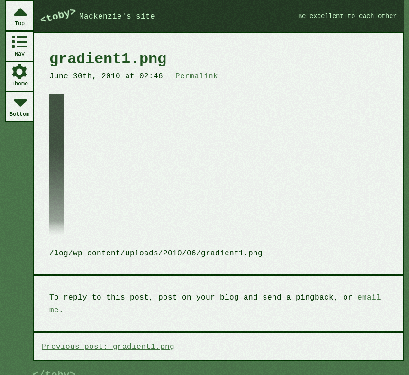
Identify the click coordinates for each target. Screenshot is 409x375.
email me (363, 297)
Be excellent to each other (343, 15)
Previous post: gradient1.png (105, 333)
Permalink (191, 75)
